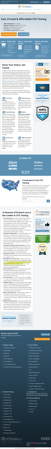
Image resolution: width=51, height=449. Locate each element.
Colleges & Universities (9, 348)
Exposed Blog (7, 350)
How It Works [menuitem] (17, 9)
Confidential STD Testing (35, 350)
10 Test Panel (7, 397)
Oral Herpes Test (8, 416)
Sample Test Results (34, 356)
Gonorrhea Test (8, 405)
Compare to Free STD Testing (36, 389)
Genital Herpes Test (9, 419)
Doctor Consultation (34, 359)
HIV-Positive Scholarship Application (13, 367)
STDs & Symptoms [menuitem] (37, 9)
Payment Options (33, 367)
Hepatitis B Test (8, 411)
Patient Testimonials (34, 364)
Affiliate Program (33, 403)
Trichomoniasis (7, 430)
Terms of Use (32, 380)
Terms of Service (33, 375)
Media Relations (33, 406)
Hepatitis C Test (8, 414)
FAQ (30, 369)
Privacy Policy (32, 378)
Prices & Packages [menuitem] (27, 9)
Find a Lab (6, 353)
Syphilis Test (7, 427)
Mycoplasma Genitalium (10, 433)
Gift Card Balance (33, 361)
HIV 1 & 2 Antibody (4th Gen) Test (12, 422)
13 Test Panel (7, 394)
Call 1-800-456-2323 (43, 395)
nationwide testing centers (12, 80)
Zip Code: (24, 198)
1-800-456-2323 (36, 2)
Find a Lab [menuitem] (9, 9)
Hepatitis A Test (8, 408)
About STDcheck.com (34, 372)
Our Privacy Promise (34, 353)
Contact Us (32, 409)
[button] (42, 88)
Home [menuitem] (3, 9)
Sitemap (31, 412)
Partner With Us (33, 401)
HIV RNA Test (7, 424)
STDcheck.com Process (35, 348)
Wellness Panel (7, 400)
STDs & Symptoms (8, 359)
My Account (6, 356)
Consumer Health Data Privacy (36, 383)
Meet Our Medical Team (35, 386)
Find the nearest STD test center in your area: (36, 199)
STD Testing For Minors (10, 364)
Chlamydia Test (7, 403)
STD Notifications (8, 361)
